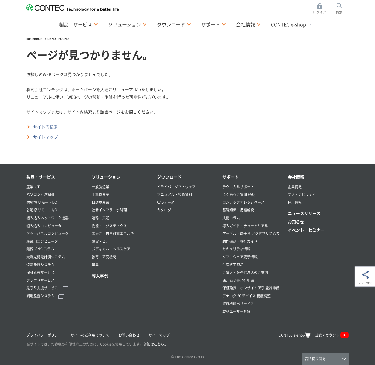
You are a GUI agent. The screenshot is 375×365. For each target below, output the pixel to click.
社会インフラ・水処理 (109, 209)
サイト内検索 (45, 127)
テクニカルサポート (238, 186)
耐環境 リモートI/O (41, 202)
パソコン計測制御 (40, 194)
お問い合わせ (128, 334)
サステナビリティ (302, 194)
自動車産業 (100, 202)
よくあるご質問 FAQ (238, 194)
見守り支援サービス (47, 287)
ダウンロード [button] (174, 24)
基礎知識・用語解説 (238, 209)
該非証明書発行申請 (238, 280)
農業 (95, 264)
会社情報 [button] (248, 24)
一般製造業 (100, 186)
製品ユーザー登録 (236, 311)
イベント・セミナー (306, 230)
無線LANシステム (40, 248)
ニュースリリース (304, 213)
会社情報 (296, 177)
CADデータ (165, 202)
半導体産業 (100, 194)
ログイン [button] (321, 8)
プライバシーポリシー (44, 334)
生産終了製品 (232, 264)
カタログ (164, 209)
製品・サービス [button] (78, 24)
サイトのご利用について (90, 334)
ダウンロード (169, 177)
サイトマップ (45, 137)
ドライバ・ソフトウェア (176, 186)
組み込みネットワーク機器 (47, 217)
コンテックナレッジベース (243, 202)
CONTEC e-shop (293, 24)
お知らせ (296, 222)
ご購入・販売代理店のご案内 (245, 272)
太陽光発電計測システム (45, 256)
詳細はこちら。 (155, 344)
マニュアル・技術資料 (174, 194)
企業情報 (295, 186)
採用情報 (295, 202)
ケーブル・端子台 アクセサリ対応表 (250, 233)
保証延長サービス (40, 272)
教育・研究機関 (104, 256)
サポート (230, 177)
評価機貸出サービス (238, 303)
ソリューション (106, 177)
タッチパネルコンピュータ (47, 233)
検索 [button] (342, 8)
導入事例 (100, 276)
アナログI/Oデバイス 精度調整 (246, 295)
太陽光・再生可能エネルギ (113, 233)
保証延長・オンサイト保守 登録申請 (250, 287)
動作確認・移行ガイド (240, 241)
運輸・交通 (100, 217)
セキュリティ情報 (236, 248)
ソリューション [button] (127, 24)
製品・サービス (40, 177)
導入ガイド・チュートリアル (245, 225)
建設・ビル (100, 241)
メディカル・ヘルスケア (111, 248)
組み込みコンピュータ (44, 225)
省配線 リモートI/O (41, 209)
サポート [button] (213, 24)
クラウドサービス (40, 280)
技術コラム (231, 217)
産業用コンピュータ (42, 241)
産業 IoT (33, 186)
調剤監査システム (45, 295)
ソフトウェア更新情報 (240, 256)
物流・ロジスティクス (109, 225)
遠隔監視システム (40, 264)
